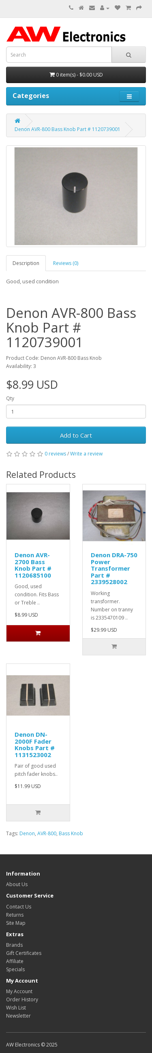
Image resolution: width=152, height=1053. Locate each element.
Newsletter (18, 1015)
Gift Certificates (23, 953)
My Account (19, 991)
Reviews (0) (65, 263)
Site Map (16, 922)
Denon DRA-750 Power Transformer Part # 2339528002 (114, 568)
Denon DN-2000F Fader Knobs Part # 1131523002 (35, 744)
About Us (17, 884)
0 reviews (55, 453)
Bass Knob (71, 833)
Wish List (16, 1007)
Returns (15, 914)
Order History (22, 999)
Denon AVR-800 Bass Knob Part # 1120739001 (67, 129)
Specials (15, 969)
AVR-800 (46, 833)
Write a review (86, 453)
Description (26, 263)
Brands (14, 944)
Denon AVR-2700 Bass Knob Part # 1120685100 (33, 565)
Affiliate (15, 961)
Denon (27, 833)
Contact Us (18, 906)
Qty (10, 398)
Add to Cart (76, 435)
